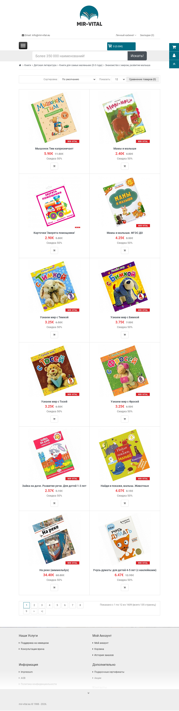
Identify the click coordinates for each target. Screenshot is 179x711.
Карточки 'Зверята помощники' (54, 233)
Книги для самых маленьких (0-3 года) (80, 65)
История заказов (104, 655)
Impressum (27, 672)
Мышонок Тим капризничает (54, 148)
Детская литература (45, 65)
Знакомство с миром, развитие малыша (127, 65)
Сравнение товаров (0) (142, 79)
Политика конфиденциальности (39, 684)
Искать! (137, 56)
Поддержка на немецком (35, 643)
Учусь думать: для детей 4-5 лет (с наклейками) (124, 570)
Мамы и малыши (124, 148)
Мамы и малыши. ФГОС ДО (125, 233)
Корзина (99, 649)
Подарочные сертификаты (109, 672)
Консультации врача (32, 649)
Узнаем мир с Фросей (125, 401)
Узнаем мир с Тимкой (54, 317)
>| (42, 611)
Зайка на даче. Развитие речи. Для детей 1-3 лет (54, 486)
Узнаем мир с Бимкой (125, 317)
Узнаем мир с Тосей (54, 401)
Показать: (105, 79)
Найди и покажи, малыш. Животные (125, 486)
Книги (27, 65)
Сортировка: (51, 79)
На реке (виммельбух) (54, 570)
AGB (23, 678)
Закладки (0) (147, 35)
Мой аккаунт (101, 643)
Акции (97, 678)
